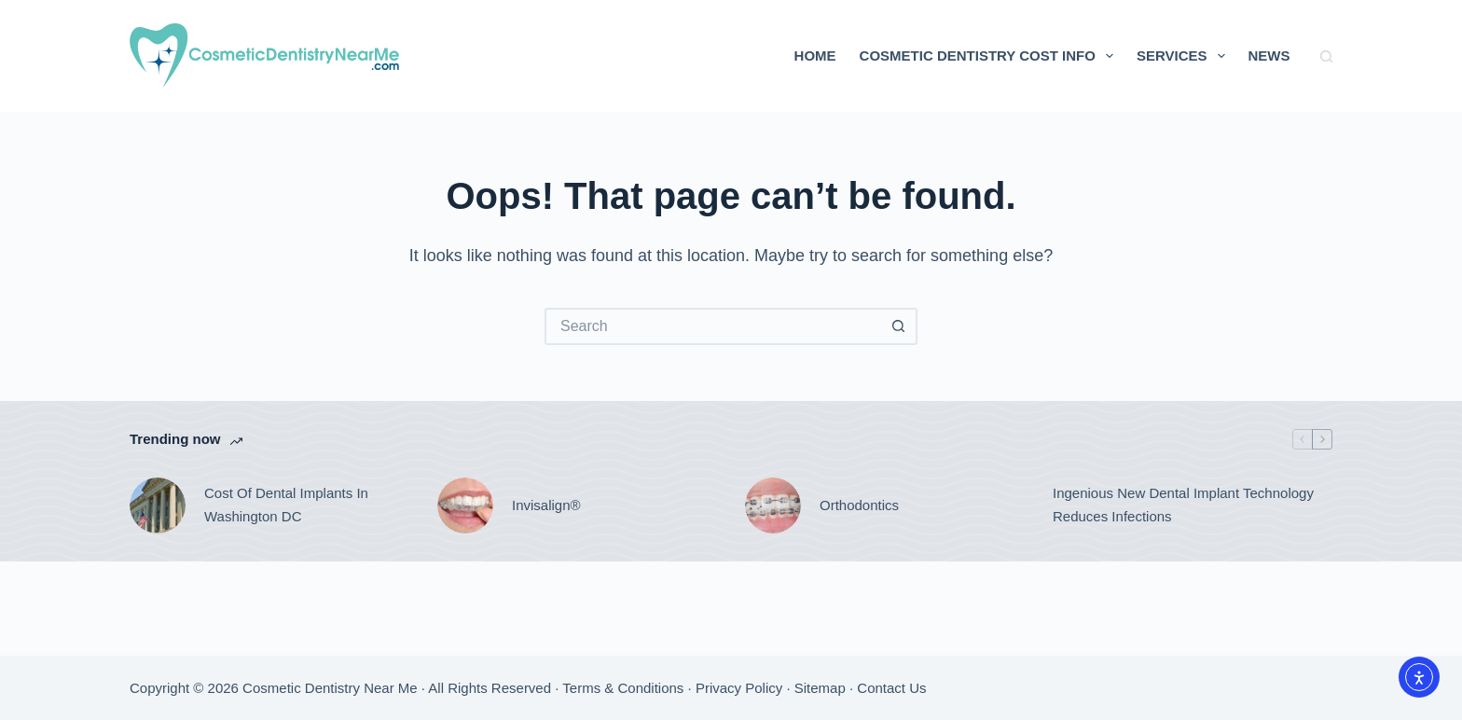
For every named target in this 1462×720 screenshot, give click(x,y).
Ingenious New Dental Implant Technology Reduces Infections (1183, 504)
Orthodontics (859, 505)
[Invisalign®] (465, 505)
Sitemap (820, 688)
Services (1185, 56)
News (1269, 55)
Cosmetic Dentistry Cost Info (990, 56)
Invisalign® (546, 505)
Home (815, 55)
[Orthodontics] (773, 505)
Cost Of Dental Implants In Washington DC (286, 504)
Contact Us (891, 688)
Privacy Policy (739, 688)
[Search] (1326, 56)
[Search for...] (712, 326)
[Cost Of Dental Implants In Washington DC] (158, 505)
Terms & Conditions (622, 688)
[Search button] (898, 326)
